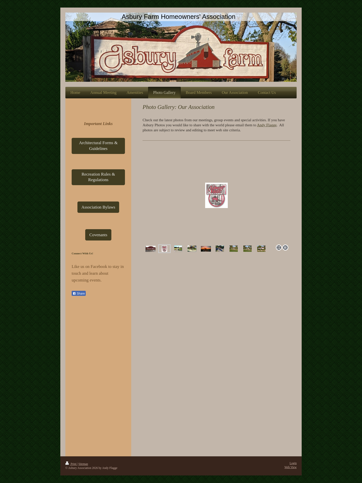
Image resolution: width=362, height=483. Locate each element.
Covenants (98, 234)
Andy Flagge (267, 125)
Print (71, 464)
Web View (291, 467)
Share (79, 293)
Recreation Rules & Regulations (98, 177)
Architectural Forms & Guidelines (98, 145)
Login (293, 463)
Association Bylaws (98, 207)
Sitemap (83, 464)
